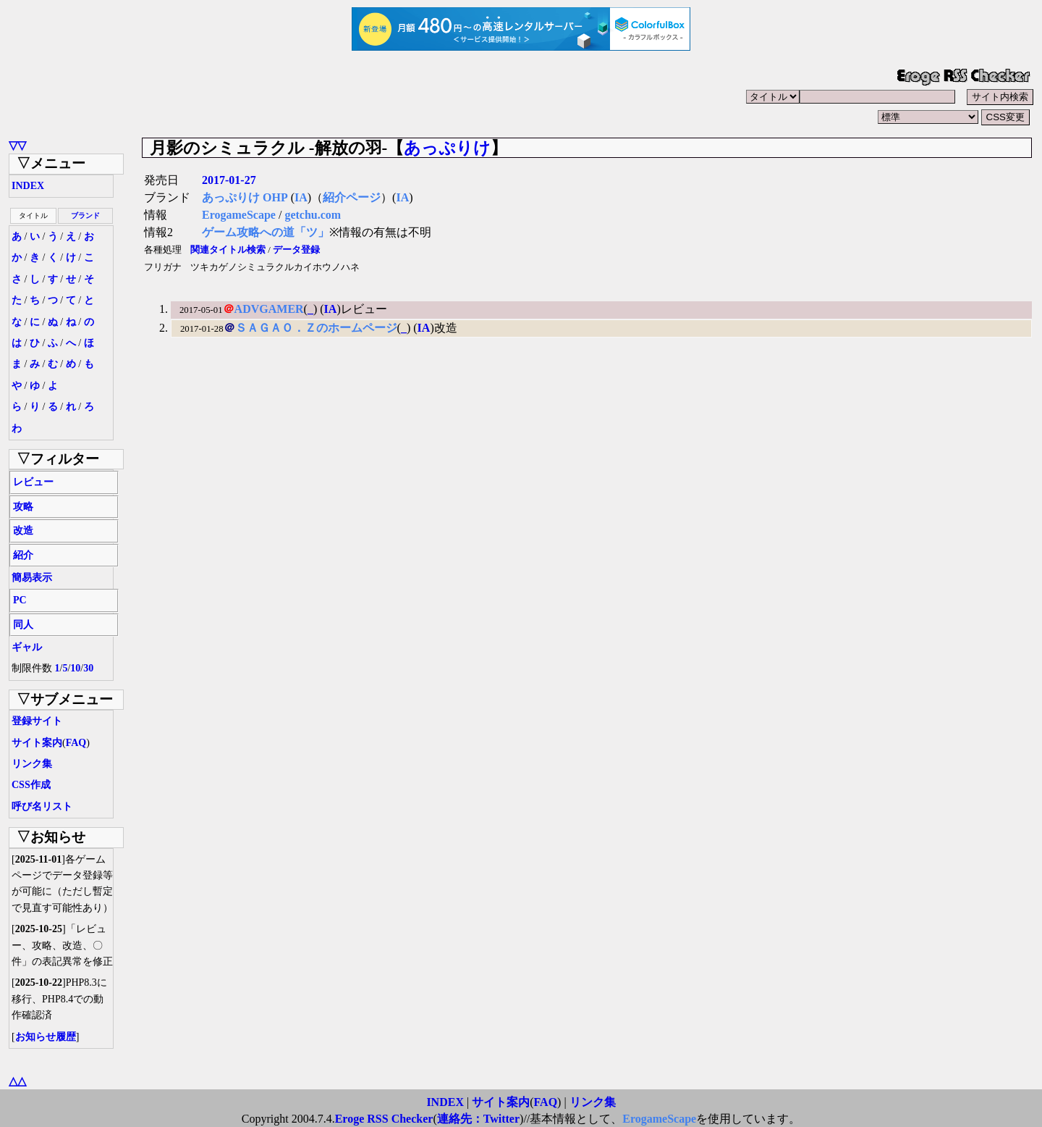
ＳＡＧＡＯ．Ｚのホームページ (316, 328)
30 (88, 668)
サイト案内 (37, 742)
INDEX (28, 185)
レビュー (33, 482)
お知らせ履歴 (45, 1036)
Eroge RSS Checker (384, 1119)
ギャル (27, 647)
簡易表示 (32, 577)
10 (75, 668)
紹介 (23, 555)
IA (301, 197)
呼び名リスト (42, 806)
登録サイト (37, 721)
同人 (23, 624)
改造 (23, 530)
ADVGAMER (269, 309)
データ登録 (296, 250)
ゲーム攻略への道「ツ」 (265, 232)
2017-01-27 (229, 180)
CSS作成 (31, 784)
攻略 (23, 506)
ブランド (85, 215)
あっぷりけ (447, 147)
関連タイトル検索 (228, 250)
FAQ (76, 742)
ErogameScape (239, 215)
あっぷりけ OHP (245, 197)
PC (20, 600)
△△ (17, 1081)
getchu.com (312, 215)
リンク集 (32, 763)
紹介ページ (352, 197)
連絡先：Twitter (478, 1119)
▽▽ (17, 145)
